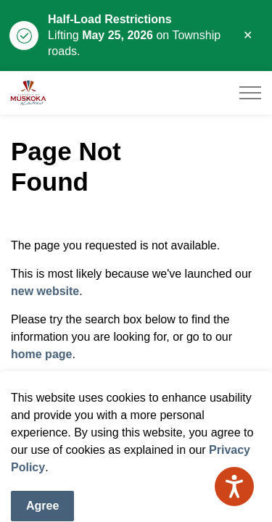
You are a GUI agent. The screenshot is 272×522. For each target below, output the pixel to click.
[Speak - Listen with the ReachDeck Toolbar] (234, 486)
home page (41, 354)
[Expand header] (250, 93)
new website (45, 291)
